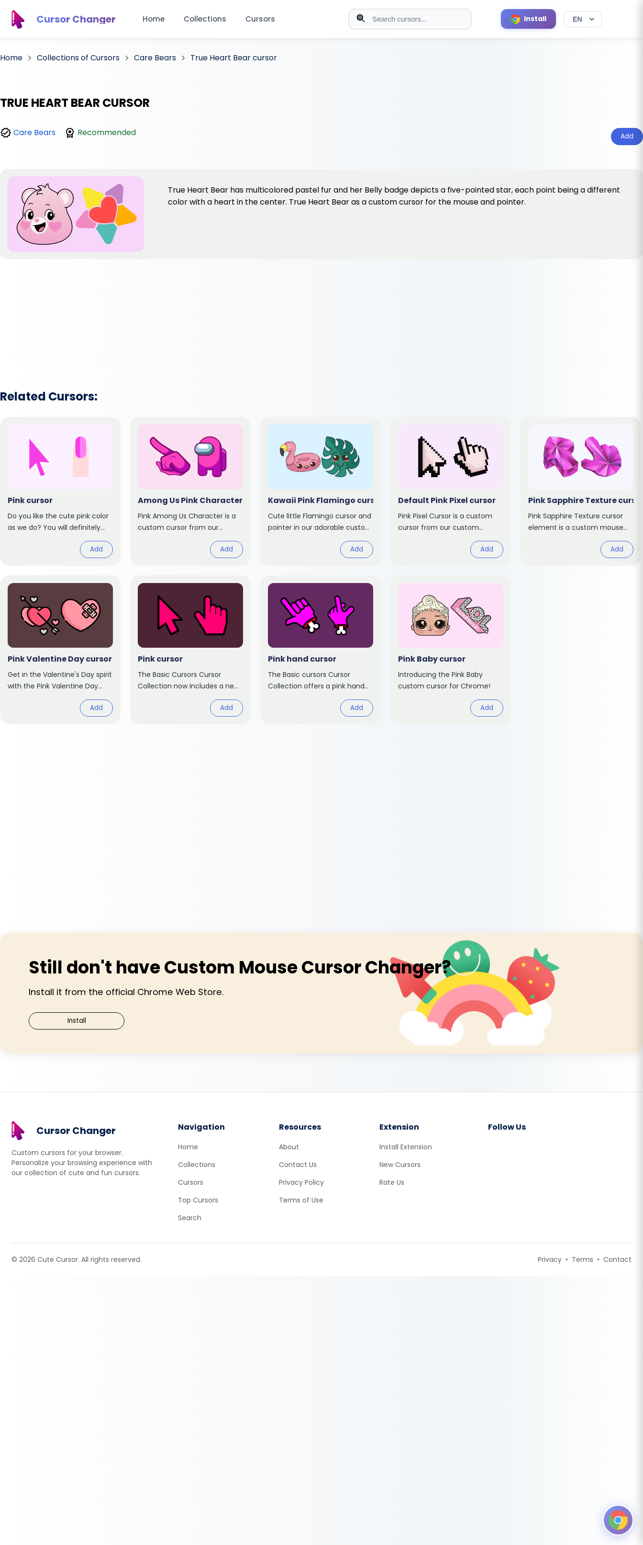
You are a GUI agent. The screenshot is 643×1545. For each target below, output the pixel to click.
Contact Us (298, 1164)
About (289, 1147)
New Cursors (400, 1164)
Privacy (550, 1259)
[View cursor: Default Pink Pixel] (450, 491)
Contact (617, 1259)
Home (154, 19)
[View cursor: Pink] (60, 491)
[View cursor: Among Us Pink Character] (190, 491)
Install (76, 1020)
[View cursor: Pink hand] (320, 649)
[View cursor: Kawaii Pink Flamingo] (320, 491)
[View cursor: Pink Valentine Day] (60, 649)
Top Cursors (198, 1200)
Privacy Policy (301, 1182)
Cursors (260, 19)
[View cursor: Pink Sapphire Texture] (581, 491)
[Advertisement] (321, 311)
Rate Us (391, 1182)
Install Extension (405, 1147)
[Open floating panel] (618, 1520)
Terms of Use (301, 1200)
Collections (205, 19)
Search (189, 1218)
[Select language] (583, 19)
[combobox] (410, 19)
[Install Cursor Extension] (528, 19)
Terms (582, 1259)
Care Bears (34, 132)
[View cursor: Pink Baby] (450, 649)
